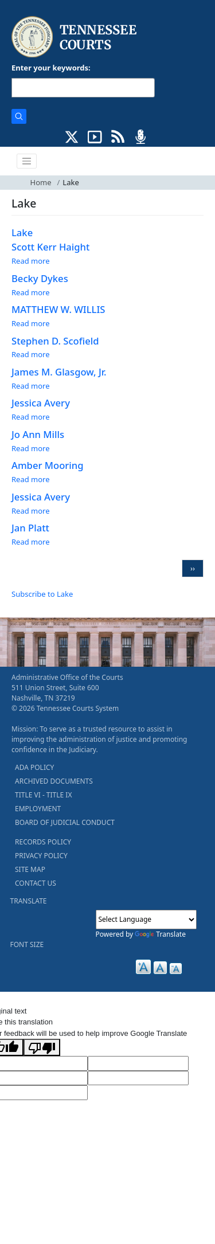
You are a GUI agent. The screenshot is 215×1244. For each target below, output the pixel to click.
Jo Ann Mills (37, 434)
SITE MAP (30, 869)
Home (41, 182)
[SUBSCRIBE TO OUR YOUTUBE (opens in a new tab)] (95, 136)
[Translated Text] (138, 1078)
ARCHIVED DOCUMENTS (54, 781)
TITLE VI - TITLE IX (43, 795)
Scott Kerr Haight (50, 246)
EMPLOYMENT (38, 808)
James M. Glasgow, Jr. (59, 371)
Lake (22, 232)
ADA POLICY (34, 767)
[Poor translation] (42, 1047)
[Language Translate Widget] (146, 919)
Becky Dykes (39, 278)
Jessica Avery (40, 402)
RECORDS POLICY (43, 842)
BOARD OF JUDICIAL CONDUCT (65, 822)
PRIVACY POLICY (41, 855)
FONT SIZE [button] (27, 944)
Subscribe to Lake (42, 594)
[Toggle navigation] (27, 161)
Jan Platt (30, 527)
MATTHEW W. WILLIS (58, 309)
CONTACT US (35, 883)
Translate (160, 934)
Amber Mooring (47, 465)
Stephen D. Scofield (55, 340)
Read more (30, 261)
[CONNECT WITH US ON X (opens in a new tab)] (72, 136)
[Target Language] (138, 1063)
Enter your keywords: (51, 67)
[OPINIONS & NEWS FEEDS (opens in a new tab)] (118, 136)
